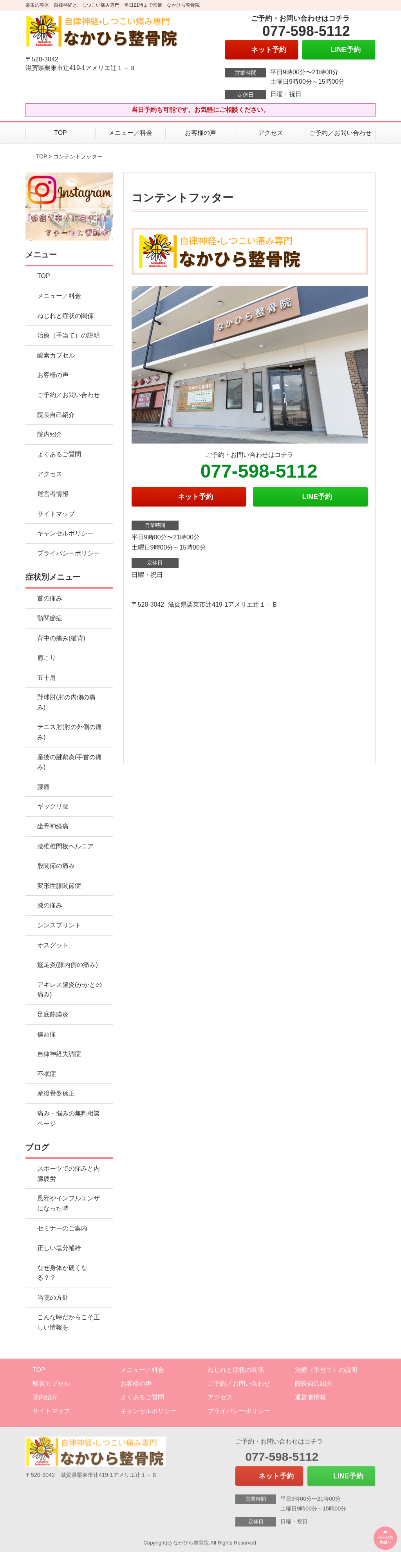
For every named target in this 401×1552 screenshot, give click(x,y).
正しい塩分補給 (59, 1248)
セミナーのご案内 (62, 1228)
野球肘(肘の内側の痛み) (66, 702)
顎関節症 (49, 618)
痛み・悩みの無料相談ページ (68, 1118)
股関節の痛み (56, 865)
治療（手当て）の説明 (68, 335)
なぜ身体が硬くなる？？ (62, 1273)
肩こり (46, 657)
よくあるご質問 (59, 454)
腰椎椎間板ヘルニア (65, 846)
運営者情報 (53, 493)
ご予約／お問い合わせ (340, 132)
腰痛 (43, 786)
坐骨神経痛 (53, 826)
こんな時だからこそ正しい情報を (68, 1322)
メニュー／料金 (130, 132)
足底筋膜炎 (53, 1014)
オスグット (53, 945)
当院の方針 (53, 1297)
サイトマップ (56, 513)
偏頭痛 (46, 1034)
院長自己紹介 (56, 414)
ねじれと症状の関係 (65, 316)
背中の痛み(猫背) (61, 638)
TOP (60, 132)
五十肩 (46, 677)
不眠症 (46, 1074)
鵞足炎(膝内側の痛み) (67, 964)
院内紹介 (49, 434)
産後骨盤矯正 (56, 1093)
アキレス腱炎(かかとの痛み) (69, 989)
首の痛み (49, 598)
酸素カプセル (56, 355)
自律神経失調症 (59, 1054)
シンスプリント (59, 925)
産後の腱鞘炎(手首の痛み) (69, 762)
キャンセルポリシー (65, 533)
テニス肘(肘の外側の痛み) (69, 732)
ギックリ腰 (53, 806)
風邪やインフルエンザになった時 (68, 1203)
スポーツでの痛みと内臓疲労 (68, 1173)
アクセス (270, 132)
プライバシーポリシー (68, 553)
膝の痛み (49, 905)
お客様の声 (200, 132)
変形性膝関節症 (59, 885)
